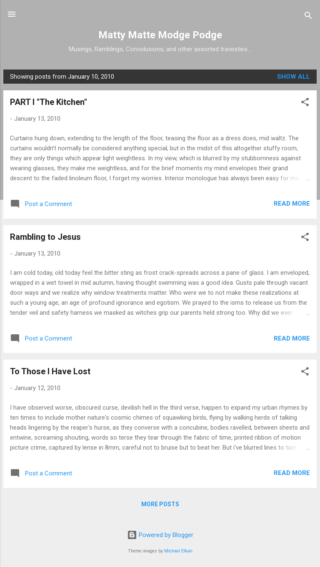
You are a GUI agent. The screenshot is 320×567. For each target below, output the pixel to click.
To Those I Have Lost (50, 371)
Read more (292, 203)
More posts (160, 504)
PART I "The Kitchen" (48, 102)
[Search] (308, 17)
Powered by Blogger (160, 535)
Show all (293, 76)
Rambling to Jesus (45, 237)
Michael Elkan (178, 551)
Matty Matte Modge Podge (160, 35)
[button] (305, 103)
